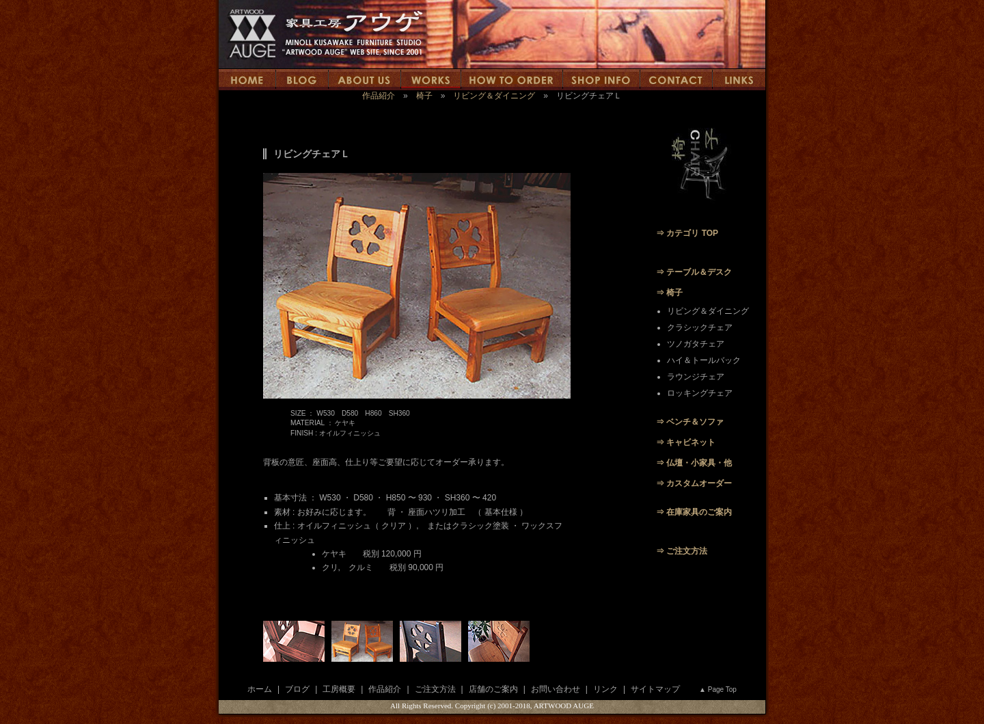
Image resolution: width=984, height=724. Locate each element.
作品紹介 (378, 95)
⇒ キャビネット (685, 442)
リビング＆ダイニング (494, 95)
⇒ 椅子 (669, 292)
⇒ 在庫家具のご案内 (694, 512)
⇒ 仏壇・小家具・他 (694, 463)
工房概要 (339, 689)
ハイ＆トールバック (704, 360)
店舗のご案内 (493, 689)
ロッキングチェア (700, 393)
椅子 (424, 95)
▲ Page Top (718, 689)
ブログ (297, 689)
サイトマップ (655, 689)
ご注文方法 (435, 689)
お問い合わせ (555, 689)
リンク (605, 689)
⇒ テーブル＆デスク (694, 272)
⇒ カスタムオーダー (694, 483)
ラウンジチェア (695, 376)
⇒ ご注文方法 (681, 551)
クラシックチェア (700, 327)
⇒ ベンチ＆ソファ (690, 422)
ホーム (259, 689)
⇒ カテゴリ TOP (687, 233)
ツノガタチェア (695, 344)
